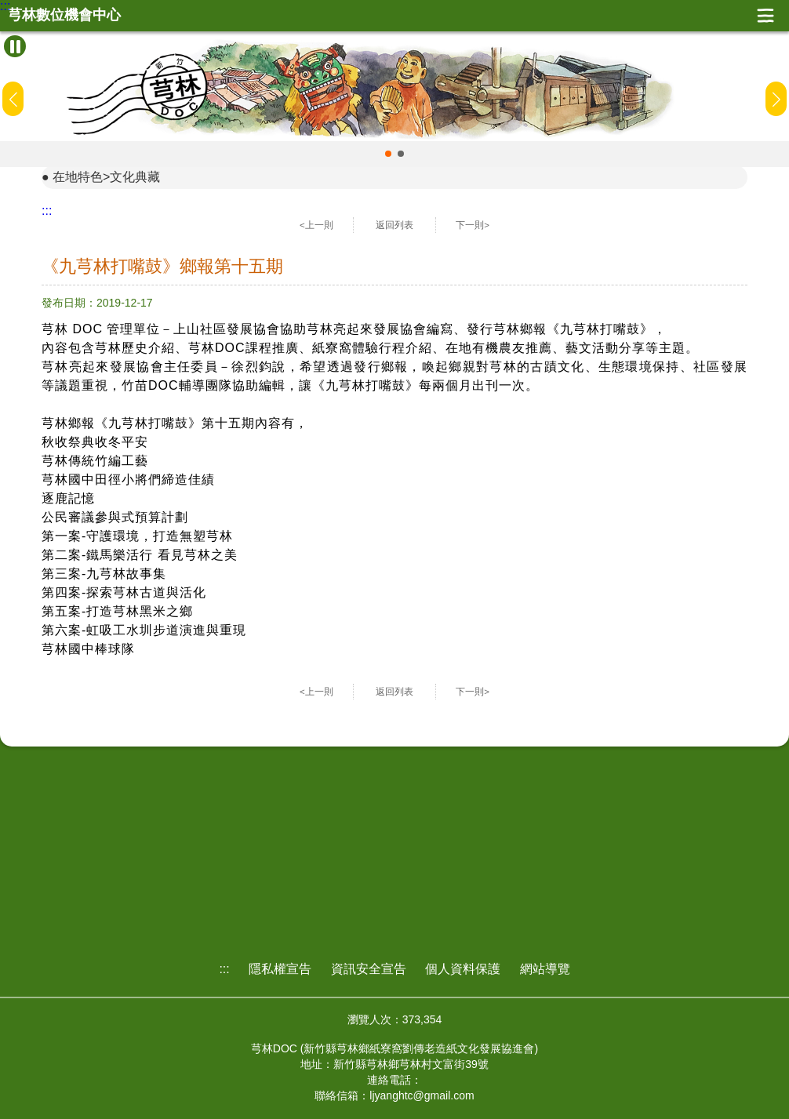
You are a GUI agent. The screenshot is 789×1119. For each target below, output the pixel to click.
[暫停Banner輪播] (15, 46)
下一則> (472, 225)
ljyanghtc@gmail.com (421, 1095)
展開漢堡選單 (765, 15)
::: (5, 6)
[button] (388, 154)
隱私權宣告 (280, 968)
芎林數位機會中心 (64, 15)
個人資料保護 (462, 968)
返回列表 (394, 225)
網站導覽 (545, 968)
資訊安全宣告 (368, 968)
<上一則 (316, 225)
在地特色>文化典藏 (106, 176)
